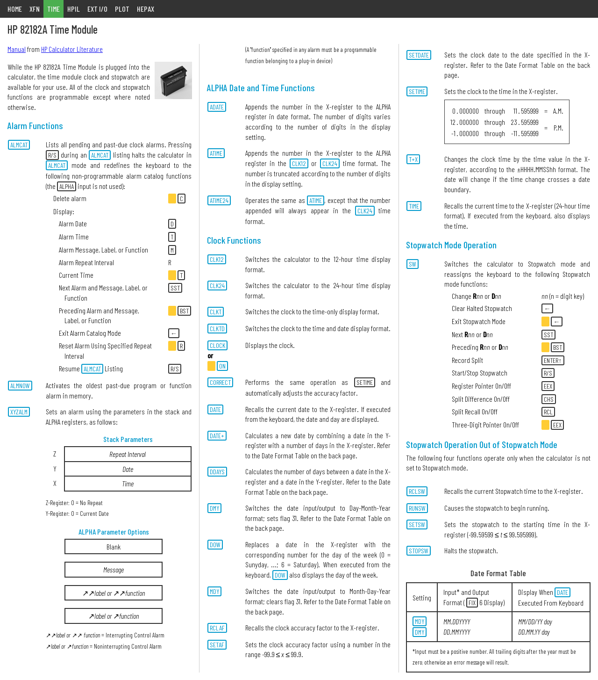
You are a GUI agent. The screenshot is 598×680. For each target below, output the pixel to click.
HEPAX (145, 8)
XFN (34, 8)
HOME (14, 8)
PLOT (122, 8)
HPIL (73, 8)
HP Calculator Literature (72, 48)
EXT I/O (97, 8)
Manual (16, 48)
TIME (53, 8)
